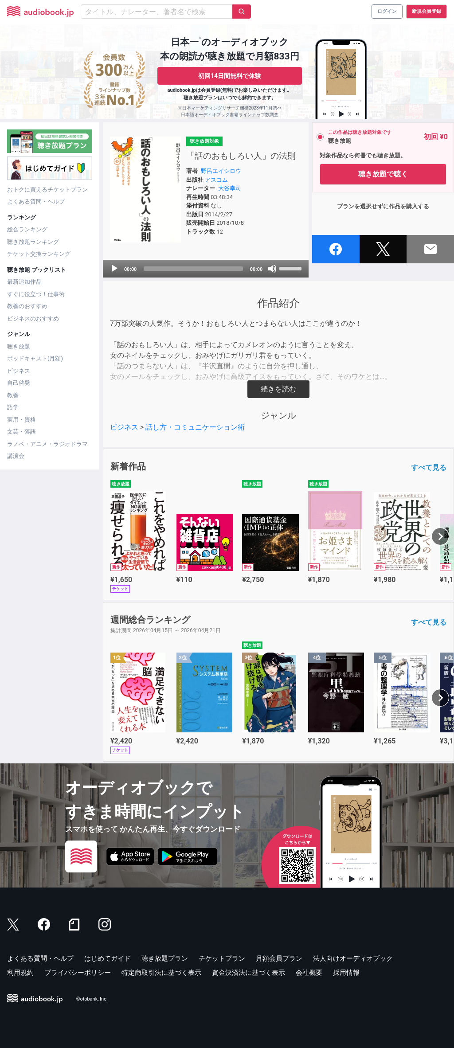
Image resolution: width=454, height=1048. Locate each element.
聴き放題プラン (164, 958)
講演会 (15, 456)
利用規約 (20, 973)
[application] (206, 269)
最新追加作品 (24, 281)
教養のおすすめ (27, 306)
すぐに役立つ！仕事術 (36, 294)
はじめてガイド (107, 958)
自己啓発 (18, 382)
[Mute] (272, 268)
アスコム (216, 179)
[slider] (193, 268)
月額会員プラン (279, 958)
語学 (13, 407)
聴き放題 (18, 346)
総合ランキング (27, 229)
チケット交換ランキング (38, 253)
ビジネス (18, 371)
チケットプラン (222, 958)
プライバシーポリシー (77, 973)
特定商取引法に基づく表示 (161, 973)
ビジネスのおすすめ (33, 318)
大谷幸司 (229, 188)
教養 (13, 395)
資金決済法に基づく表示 (248, 973)
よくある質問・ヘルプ (36, 201)
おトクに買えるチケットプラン (47, 189)
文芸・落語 (21, 431)
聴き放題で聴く (383, 174)
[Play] (114, 268)
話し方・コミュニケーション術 (195, 427)
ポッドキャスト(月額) (35, 358)
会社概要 (309, 973)
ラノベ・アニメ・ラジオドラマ (47, 444)
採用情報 (346, 973)
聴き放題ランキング (33, 242)
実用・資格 (21, 419)
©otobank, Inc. (92, 999)
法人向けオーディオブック (353, 958)
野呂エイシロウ (221, 171)
